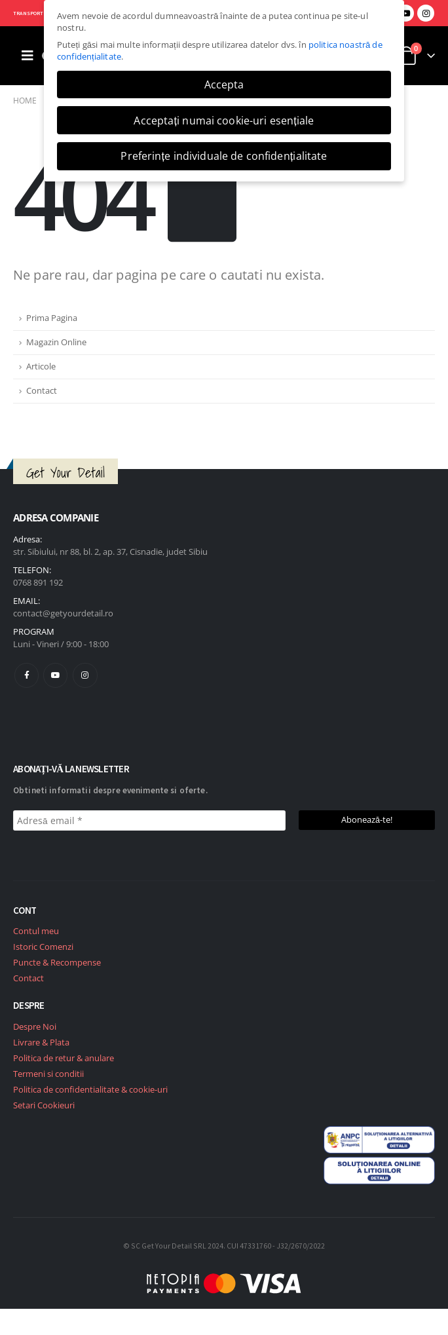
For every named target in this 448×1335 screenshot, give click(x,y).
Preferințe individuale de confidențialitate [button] (224, 156)
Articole (41, 366)
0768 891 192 (38, 582)
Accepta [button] (224, 84)
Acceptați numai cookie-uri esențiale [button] (224, 120)
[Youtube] (405, 13)
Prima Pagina (51, 318)
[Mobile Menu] (27, 56)
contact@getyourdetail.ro (63, 613)
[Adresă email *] (149, 820)
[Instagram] (425, 13)
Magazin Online (56, 342)
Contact (41, 390)
